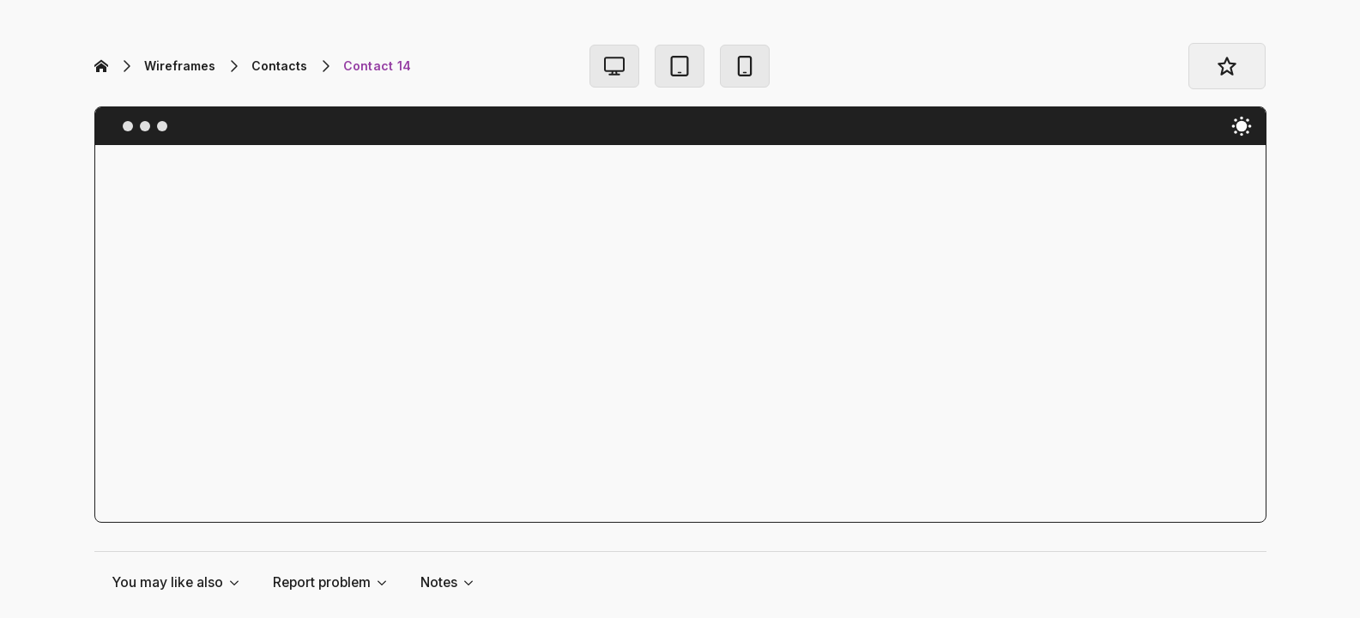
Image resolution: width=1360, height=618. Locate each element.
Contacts (279, 65)
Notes (438, 582)
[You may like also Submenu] (239, 583)
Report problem (322, 582)
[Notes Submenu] (473, 583)
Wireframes (179, 65)
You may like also (167, 582)
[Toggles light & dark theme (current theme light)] (1241, 126)
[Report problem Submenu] (387, 583)
